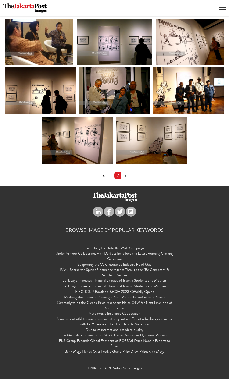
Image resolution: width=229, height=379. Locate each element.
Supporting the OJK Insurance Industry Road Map (114, 265)
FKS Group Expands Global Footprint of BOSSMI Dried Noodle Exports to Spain (114, 343)
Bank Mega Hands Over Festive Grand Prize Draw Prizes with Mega (114, 352)
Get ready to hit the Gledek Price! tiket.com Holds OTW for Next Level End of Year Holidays (114, 305)
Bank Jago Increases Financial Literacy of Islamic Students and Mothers (114, 281)
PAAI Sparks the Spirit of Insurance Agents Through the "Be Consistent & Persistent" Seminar (114, 272)
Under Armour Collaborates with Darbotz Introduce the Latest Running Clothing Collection (114, 256)
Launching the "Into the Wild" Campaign (114, 249)
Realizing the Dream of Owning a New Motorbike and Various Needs (114, 298)
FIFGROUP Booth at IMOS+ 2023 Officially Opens (114, 292)
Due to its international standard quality (114, 330)
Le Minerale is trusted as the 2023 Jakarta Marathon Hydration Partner (114, 336)
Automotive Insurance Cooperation (114, 314)
